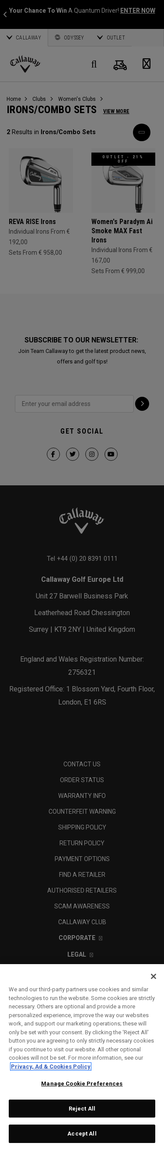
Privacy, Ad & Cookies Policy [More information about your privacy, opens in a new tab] (51, 1066)
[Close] (153, 976)
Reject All (82, 1108)
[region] (82, 1057)
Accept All (81, 1133)
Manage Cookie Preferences (81, 1083)
